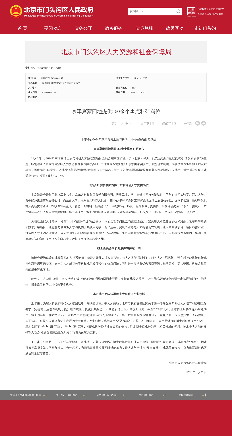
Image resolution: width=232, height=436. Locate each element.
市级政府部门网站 (111, 395)
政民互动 (174, 28)
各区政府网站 (151, 395)
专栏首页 (30, 67)
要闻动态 (53, 28)
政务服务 (114, 28)
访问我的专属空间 (206, 9)
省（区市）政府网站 (70, 395)
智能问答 (220, 9)
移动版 (215, 14)
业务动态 (43, 67)
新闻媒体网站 (191, 395)
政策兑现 (144, 28)
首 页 (22, 28)
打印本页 (171, 123)
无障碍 (201, 14)
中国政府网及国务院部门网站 (27, 395)
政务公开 (83, 28)
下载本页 (149, 123)
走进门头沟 (205, 28)
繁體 (221, 14)
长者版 (208, 14)
